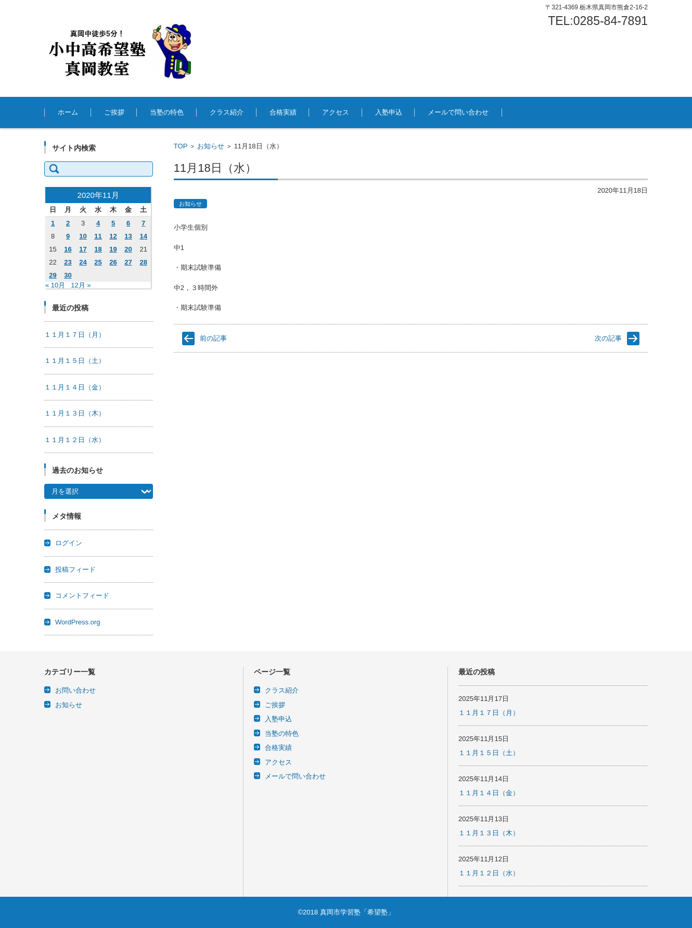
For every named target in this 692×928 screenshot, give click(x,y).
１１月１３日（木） (74, 413)
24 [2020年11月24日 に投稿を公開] (82, 262)
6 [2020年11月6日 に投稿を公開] (128, 223)
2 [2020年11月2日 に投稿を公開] (68, 223)
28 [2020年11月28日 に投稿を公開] (143, 262)
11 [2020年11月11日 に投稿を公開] (97, 236)
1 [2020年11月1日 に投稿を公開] (53, 223)
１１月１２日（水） (74, 440)
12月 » (81, 285)
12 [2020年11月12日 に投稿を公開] (113, 236)
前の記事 (213, 338)
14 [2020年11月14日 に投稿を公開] (143, 236)
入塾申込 (388, 112)
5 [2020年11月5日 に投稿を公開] (113, 223)
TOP (181, 146)
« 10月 (55, 285)
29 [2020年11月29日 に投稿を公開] (52, 275)
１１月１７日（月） (74, 334)
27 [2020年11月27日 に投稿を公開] (128, 262)
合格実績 (283, 112)
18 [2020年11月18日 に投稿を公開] (97, 249)
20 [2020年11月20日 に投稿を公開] (128, 249)
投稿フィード (75, 569)
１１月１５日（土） (74, 361)
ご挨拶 (114, 112)
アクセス (335, 112)
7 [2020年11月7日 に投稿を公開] (143, 223)
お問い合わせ (75, 690)
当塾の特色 (167, 112)
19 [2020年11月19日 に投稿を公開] (113, 249)
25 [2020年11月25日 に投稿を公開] (97, 262)
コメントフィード (82, 595)
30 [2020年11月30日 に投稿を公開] (67, 275)
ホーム (68, 112)
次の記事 (608, 338)
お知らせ (210, 146)
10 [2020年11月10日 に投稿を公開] (82, 236)
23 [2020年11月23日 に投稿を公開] (67, 262)
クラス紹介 (227, 112)
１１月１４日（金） (74, 387)
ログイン (68, 543)
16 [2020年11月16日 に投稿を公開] (67, 249)
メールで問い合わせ (458, 112)
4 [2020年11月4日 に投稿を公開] (98, 223)
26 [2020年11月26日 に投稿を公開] (113, 262)
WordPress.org (77, 622)
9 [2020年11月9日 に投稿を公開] (68, 236)
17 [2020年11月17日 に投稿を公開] (82, 249)
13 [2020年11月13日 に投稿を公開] (128, 236)
